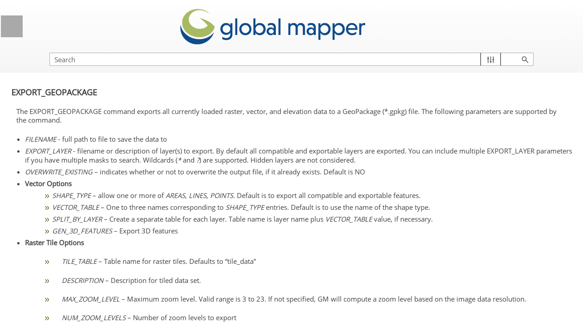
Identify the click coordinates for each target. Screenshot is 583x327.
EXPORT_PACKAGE (75, 302)
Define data (87, 66)
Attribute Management (87, 184)
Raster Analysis (87, 201)
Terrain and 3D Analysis (87, 134)
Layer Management (87, 116)
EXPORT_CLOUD (71, 252)
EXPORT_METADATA (76, 285)
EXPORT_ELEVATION (77, 268)
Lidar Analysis (87, 151)
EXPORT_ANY (66, 234)
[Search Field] (485, 50)
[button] (533, 50)
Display (87, 83)
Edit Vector (87, 167)
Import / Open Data (87, 100)
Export (87, 218)
